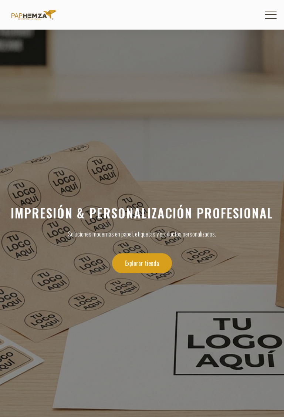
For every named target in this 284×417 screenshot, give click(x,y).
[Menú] (271, 15)
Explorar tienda (142, 263)
